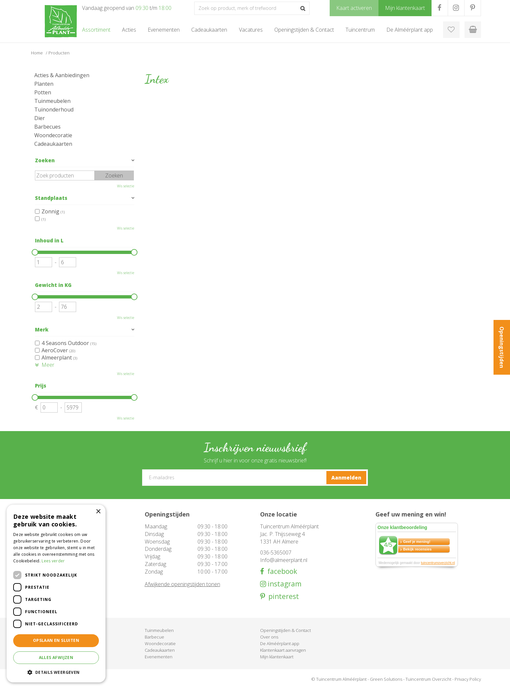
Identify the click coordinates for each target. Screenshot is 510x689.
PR (473, 8)
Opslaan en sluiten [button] (56, 640)
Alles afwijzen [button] (56, 657)
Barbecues (47, 126)
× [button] (98, 511)
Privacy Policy (468, 679)
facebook (280, 571)
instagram (283, 583)
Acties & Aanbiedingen (61, 75)
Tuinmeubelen (52, 101)
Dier (39, 118)
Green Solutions (386, 679)
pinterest (282, 596)
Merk (41, 329)
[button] (56, 672)
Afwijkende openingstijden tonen (182, 584)
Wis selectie (125, 186)
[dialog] (56, 593)
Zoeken (45, 160)
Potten (42, 92)
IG (456, 8)
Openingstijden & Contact (285, 630)
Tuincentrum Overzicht (428, 679)
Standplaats (51, 198)
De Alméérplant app (279, 643)
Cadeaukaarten (53, 143)
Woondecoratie (53, 135)
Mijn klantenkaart (276, 656)
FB (440, 8)
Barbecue (154, 637)
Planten (43, 83)
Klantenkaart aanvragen (283, 650)
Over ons (269, 637)
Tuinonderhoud (54, 109)
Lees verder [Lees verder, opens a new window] (53, 561)
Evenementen (158, 656)
